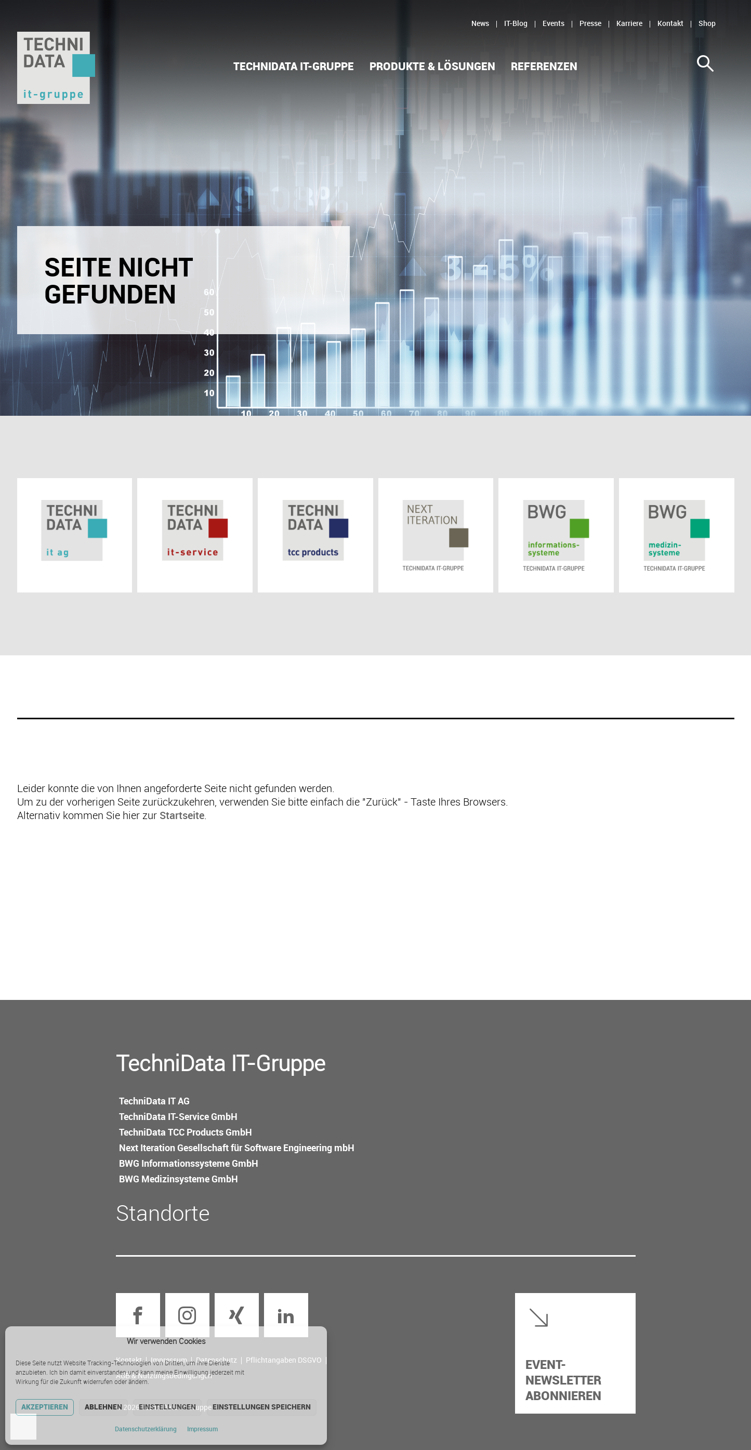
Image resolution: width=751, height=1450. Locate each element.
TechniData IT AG (154, 1101)
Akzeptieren (44, 1407)
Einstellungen (167, 1407)
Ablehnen (103, 1407)
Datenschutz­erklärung (146, 1429)
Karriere (629, 23)
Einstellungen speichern (262, 1407)
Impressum (202, 1429)
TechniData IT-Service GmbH (178, 1116)
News (480, 23)
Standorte (163, 1212)
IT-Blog (516, 23)
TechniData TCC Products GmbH (185, 1132)
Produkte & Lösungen (432, 66)
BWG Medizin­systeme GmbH (178, 1178)
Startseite (182, 815)
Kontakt (670, 23)
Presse (590, 23)
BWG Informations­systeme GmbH (188, 1163)
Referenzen (544, 66)
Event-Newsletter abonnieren (563, 1379)
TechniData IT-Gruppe (293, 66)
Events (553, 23)
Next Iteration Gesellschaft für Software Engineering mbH (236, 1147)
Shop (707, 23)
